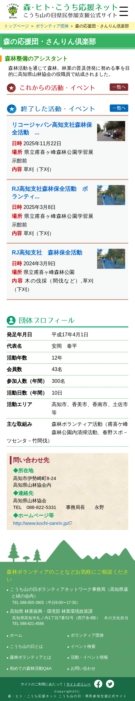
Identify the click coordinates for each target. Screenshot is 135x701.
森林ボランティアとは (30, 657)
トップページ (16, 26)
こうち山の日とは (26, 646)
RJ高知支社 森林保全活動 (47, 252)
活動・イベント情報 (89, 657)
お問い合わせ (83, 668)
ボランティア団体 (52, 26)
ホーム (16, 635)
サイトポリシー (78, 684)
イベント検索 (83, 646)
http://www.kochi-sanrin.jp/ (40, 523)
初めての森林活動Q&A (31, 668)
